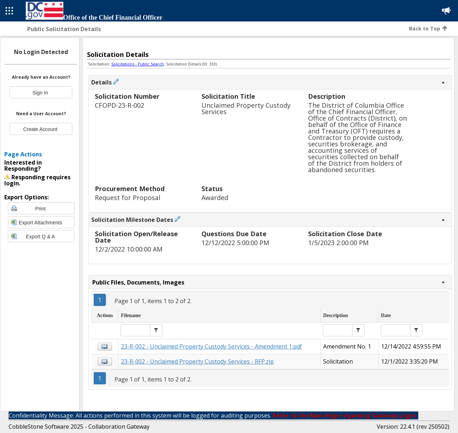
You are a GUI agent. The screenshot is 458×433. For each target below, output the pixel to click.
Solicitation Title (228, 97)
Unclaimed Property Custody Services (246, 108)
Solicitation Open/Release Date (136, 237)
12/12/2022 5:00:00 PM (235, 243)
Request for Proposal (127, 198)
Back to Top (428, 28)
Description (326, 97)
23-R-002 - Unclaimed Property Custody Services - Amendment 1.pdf (211, 346)
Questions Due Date (234, 234)
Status (212, 189)
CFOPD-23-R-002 (119, 105)
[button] (156, 330)
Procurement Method (130, 189)
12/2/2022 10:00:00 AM (128, 249)
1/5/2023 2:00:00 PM (338, 243)
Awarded (214, 198)
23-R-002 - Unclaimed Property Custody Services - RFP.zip (197, 361)
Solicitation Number (127, 97)
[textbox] (135, 330)
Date (386, 315)
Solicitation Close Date (345, 234)
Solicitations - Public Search (137, 64)
